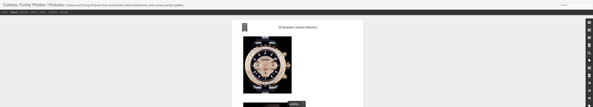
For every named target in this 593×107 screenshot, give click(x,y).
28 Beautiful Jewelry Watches (297, 27)
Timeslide (63, 12)
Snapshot (53, 12)
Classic (4, 12)
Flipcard (14, 12)
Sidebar (43, 12)
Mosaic (34, 12)
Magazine (24, 12)
